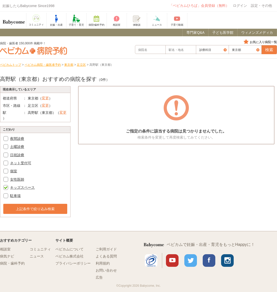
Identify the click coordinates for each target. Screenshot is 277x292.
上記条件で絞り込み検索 (35, 209)
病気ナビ (7, 256)
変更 (45, 98)
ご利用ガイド (106, 249)
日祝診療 (17, 155)
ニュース (37, 256)
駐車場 (15, 196)
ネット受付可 (20, 163)
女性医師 (17, 179)
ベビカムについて (69, 249)
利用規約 (103, 263)
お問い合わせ (106, 270)
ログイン (240, 6)
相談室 (5, 249)
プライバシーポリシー (73, 263)
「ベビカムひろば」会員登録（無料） (199, 6)
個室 (13, 171)
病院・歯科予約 (12, 263)
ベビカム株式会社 (69, 256)
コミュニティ (40, 249)
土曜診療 (17, 147)
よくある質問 (106, 256)
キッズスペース (22, 187)
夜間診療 (17, 139)
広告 (99, 277)
